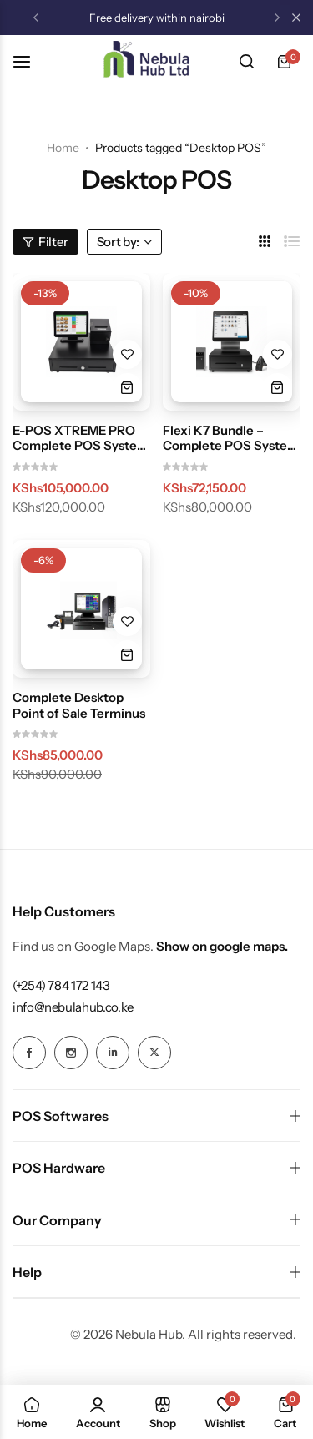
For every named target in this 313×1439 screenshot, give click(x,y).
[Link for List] (292, 241)
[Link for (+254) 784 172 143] (61, 985)
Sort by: (124, 242)
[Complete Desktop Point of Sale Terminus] (81, 608)
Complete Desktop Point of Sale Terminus (79, 705)
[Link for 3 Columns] (265, 241)
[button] (35, 17)
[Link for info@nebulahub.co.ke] (73, 1007)
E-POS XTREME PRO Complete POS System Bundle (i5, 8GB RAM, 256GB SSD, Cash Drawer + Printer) (81, 438)
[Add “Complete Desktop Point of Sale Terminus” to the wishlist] (127, 621)
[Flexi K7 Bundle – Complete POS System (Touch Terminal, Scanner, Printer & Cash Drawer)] (231, 341)
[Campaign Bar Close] (296, 17)
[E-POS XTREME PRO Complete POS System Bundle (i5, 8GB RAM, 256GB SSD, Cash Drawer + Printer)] (81, 341)
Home (63, 147)
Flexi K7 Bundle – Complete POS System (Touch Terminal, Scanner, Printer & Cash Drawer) (231, 438)
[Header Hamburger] (30, 61)
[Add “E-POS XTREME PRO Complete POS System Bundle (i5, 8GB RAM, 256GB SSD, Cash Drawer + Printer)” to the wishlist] (127, 354)
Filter (45, 242)
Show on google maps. (222, 946)
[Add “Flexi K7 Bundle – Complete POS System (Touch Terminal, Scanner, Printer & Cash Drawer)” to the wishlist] (277, 354)
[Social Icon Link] (29, 1052)
